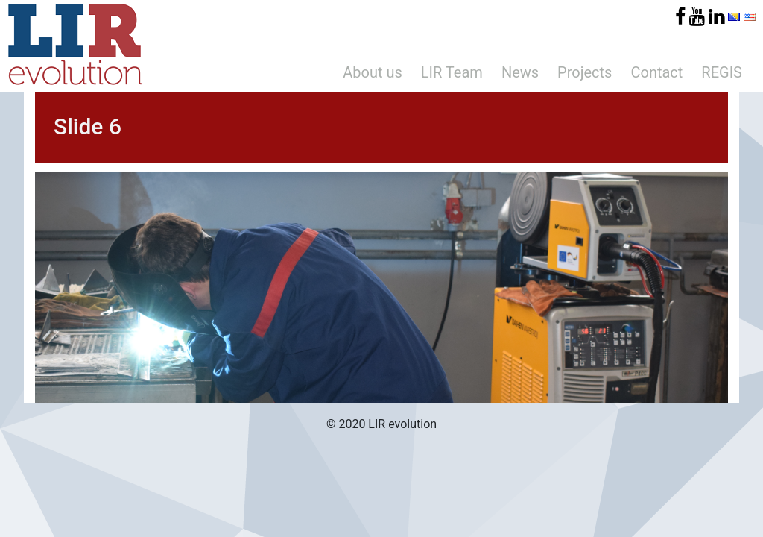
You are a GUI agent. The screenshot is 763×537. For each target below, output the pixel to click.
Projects (584, 72)
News (520, 72)
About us (372, 72)
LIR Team (452, 72)
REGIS (721, 72)
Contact (656, 72)
